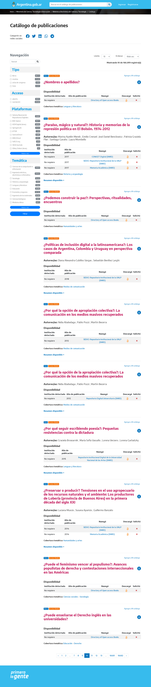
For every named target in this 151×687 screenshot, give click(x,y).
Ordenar (119, 56)
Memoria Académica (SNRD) (102, 168)
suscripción (26, 102)
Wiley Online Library (26, 148)
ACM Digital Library (26, 124)
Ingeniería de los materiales (26, 195)
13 (101, 655)
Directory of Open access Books (105, 100)
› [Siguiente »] (126, 655)
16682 (120, 655)
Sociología (26, 178)
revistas (26, 79)
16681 (112, 655)
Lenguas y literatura (26, 185)
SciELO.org (26, 141)
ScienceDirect (26, 135)
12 (96, 655)
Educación (26, 189)
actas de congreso (26, 82)
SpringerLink (26, 128)
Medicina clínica (26, 202)
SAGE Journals (26, 145)
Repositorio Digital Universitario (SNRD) (104, 398)
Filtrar (25, 214)
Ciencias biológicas (26, 199)
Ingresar (122, 4)
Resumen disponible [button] (54, 180)
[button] (109, 4)
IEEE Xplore (26, 121)
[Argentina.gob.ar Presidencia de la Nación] (19, 675)
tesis (26, 86)
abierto (26, 99)
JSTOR (26, 131)
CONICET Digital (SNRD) (102, 157)
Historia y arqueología (26, 182)
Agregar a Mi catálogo (132, 76)
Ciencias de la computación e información (26, 168)
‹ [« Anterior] (58, 655)
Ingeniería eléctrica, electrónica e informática (26, 173)
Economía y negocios (26, 192)
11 (92, 655)
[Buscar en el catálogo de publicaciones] (78, 4)
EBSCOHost (26, 138)
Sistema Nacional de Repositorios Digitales (26, 116)
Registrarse (133, 4)
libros (26, 76)
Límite (97, 56)
